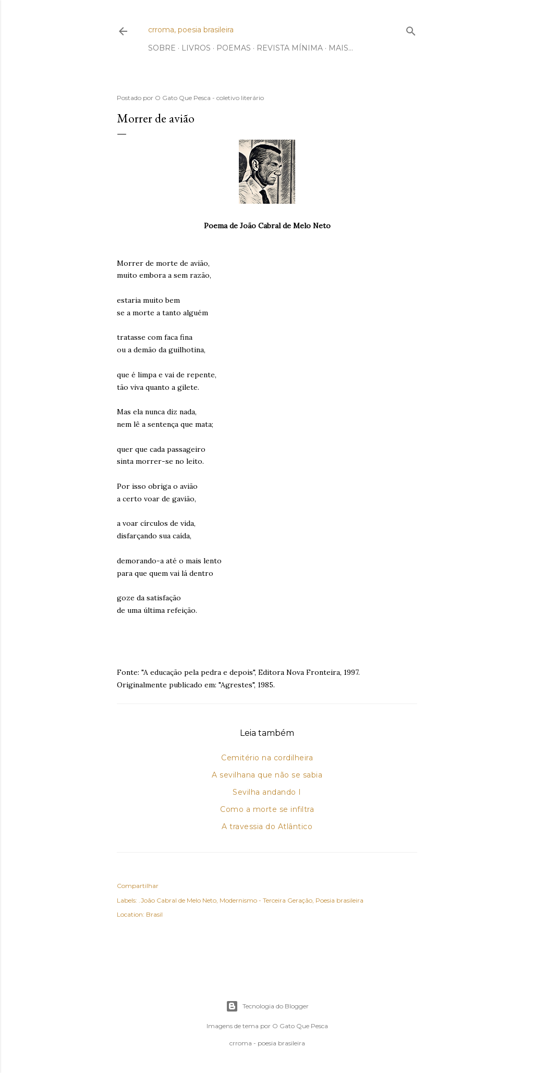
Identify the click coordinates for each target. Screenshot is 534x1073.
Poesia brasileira (339, 900)
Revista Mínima (290, 48)
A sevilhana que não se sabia (267, 775)
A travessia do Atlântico (267, 826)
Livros (196, 48)
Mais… (341, 48)
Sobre (162, 48)
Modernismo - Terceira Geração (266, 900)
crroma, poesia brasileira (191, 29)
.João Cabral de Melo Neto (177, 900)
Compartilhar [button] (138, 886)
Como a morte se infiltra (267, 809)
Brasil (154, 914)
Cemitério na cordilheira (267, 757)
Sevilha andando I (267, 792)
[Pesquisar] (411, 29)
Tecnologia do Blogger (267, 1006)
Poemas (233, 48)
